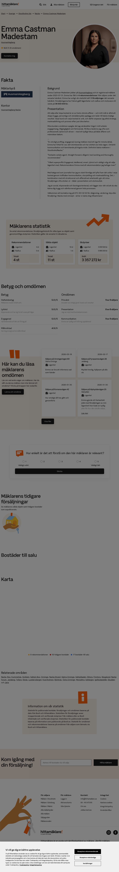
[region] (59, 857)
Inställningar (87, 863)
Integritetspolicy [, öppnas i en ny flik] (36, 865)
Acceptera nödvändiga (88, 858)
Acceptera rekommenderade (87, 851)
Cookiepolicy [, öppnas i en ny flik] (24, 865)
